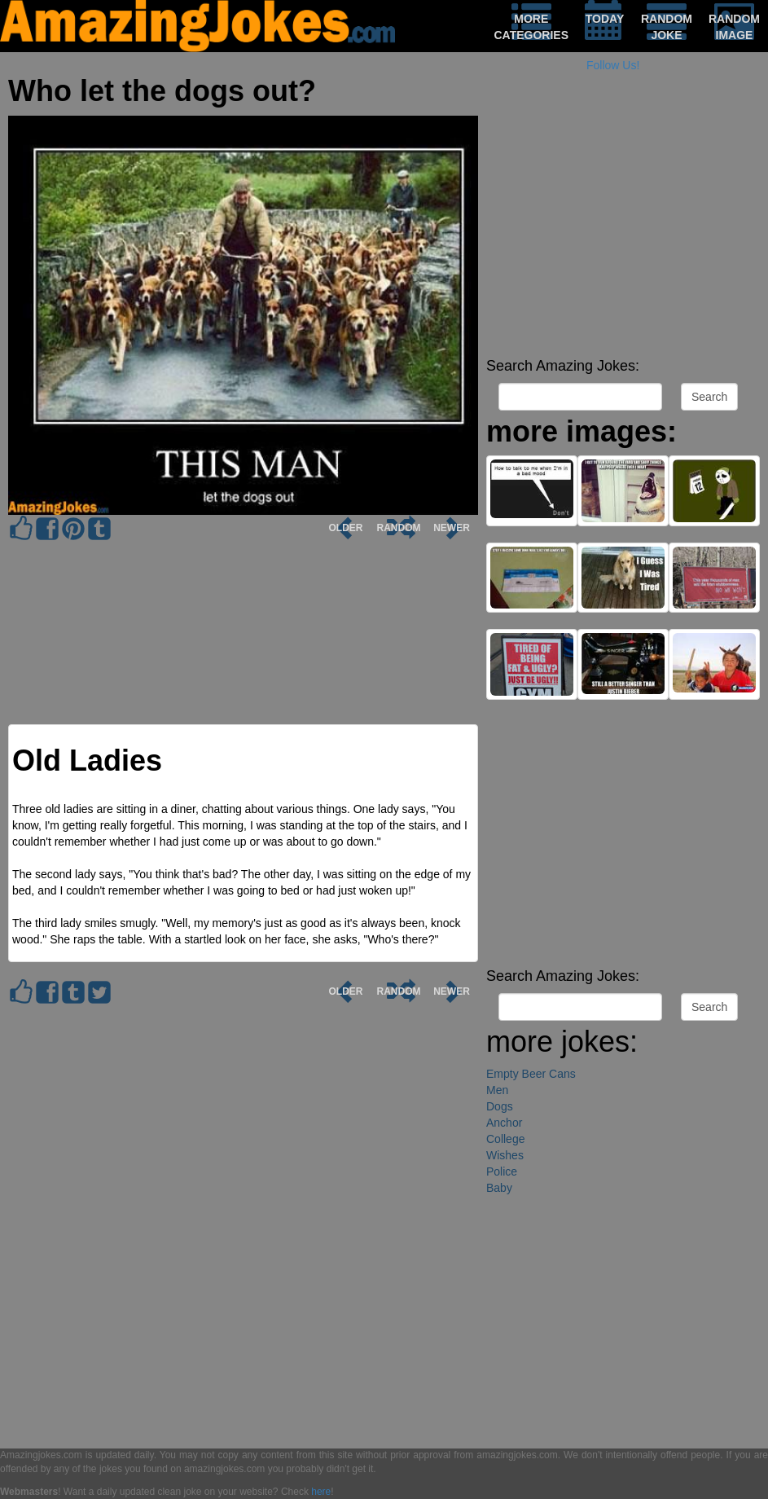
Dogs (499, 1106)
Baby (499, 1187)
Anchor (504, 1122)
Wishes (505, 1155)
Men (497, 1090)
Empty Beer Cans (531, 1073)
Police (501, 1171)
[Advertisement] (623, 236)
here (321, 1491)
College (505, 1138)
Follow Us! (612, 65)
